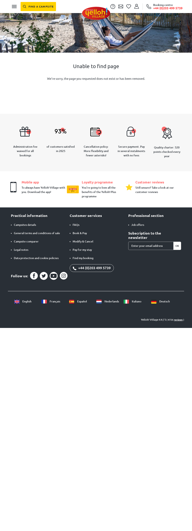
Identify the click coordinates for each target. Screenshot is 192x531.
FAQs (76, 224)
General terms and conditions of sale (37, 233)
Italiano (132, 301)
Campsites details (25, 224)
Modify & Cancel (83, 241)
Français (50, 301)
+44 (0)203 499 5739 (92, 268)
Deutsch (160, 301)
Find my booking (83, 258)
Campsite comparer (26, 241)
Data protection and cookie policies (36, 258)
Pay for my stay (82, 249)
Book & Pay (80, 233)
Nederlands (107, 301)
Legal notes (21, 249)
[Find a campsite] (38, 6)
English (22, 301)
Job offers (137, 224)
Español (78, 301)
